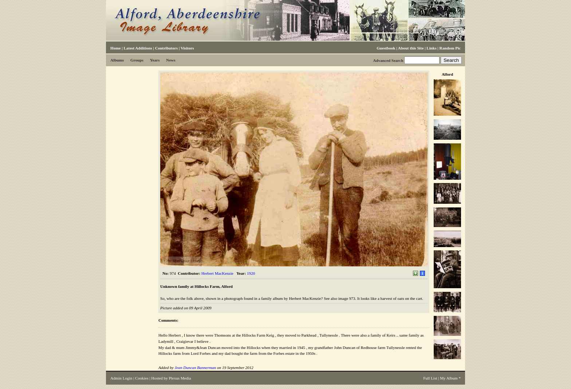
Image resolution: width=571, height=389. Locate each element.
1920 (251, 273)
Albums (117, 60)
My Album (449, 378)
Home (115, 48)
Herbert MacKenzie (217, 273)
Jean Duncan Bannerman (195, 367)
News (170, 60)
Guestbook (386, 48)
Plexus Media (180, 378)
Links (431, 48)
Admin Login (121, 378)
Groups (136, 60)
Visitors (187, 48)
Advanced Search (388, 60)
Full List (430, 378)
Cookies (141, 378)
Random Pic (450, 48)
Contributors (166, 48)
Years (155, 60)
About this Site (411, 48)
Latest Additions (137, 48)
